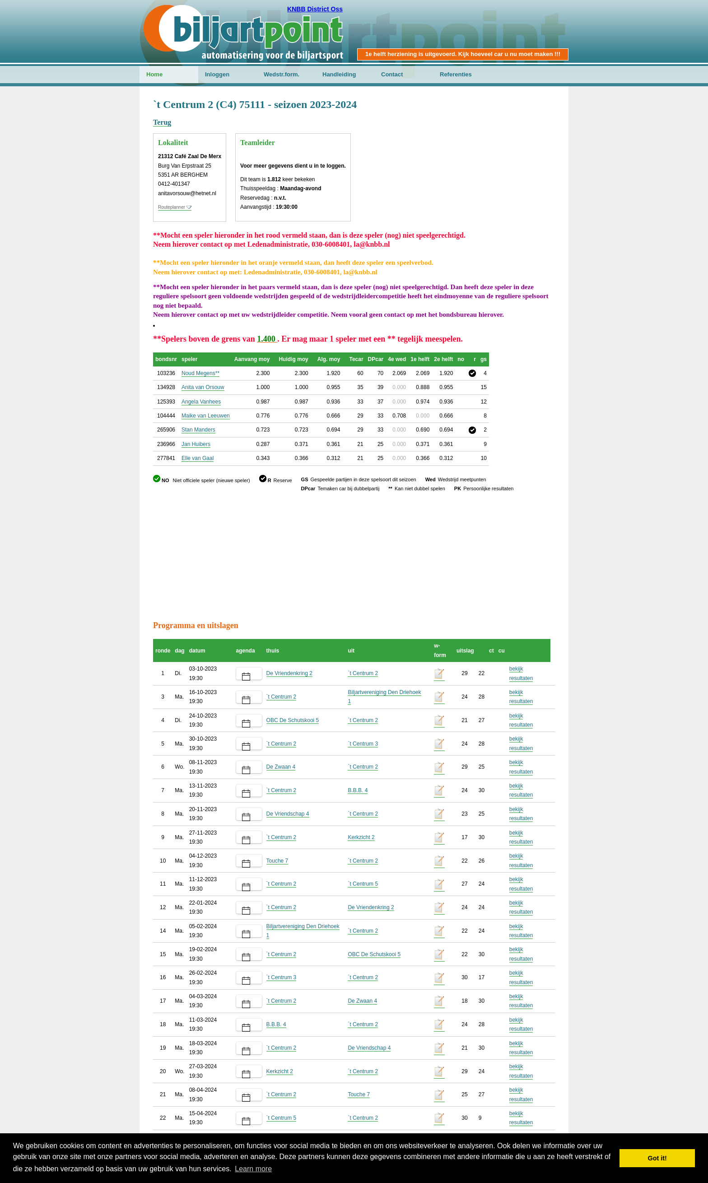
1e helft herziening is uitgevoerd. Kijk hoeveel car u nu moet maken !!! (462, 54)
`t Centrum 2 (363, 673)
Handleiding (339, 74)
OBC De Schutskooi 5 (292, 720)
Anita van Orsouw (203, 387)
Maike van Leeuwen (206, 416)
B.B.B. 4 (358, 790)
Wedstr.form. (281, 74)
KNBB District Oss (315, 9)
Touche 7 (277, 861)
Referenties (456, 74)
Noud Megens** (200, 373)
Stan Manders (198, 430)
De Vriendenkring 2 (289, 673)
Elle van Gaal (198, 458)
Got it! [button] (657, 1158)
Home (154, 74)
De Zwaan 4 (281, 767)
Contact (392, 74)
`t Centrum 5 (363, 884)
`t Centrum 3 (363, 744)
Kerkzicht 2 (361, 837)
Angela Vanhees (201, 402)
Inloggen (217, 74)
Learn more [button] (253, 1169)
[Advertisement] (501, 142)
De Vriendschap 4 (287, 814)
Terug (162, 122)
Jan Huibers (196, 444)
